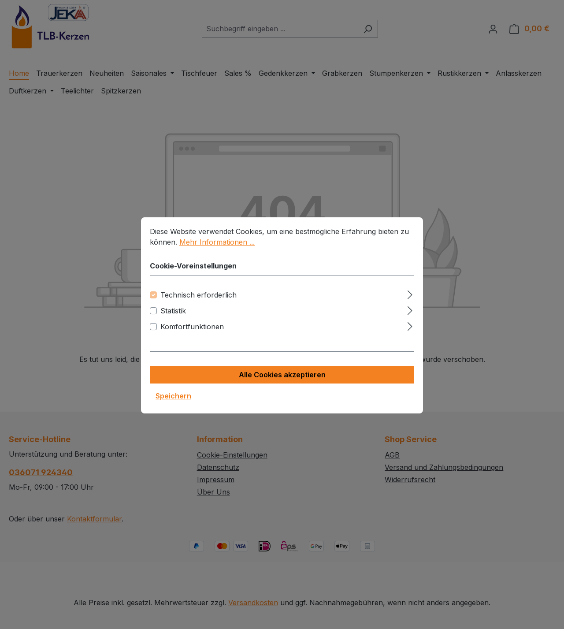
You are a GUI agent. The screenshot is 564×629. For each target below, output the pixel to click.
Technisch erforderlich (198, 305)
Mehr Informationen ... (217, 252)
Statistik (173, 320)
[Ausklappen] (410, 303)
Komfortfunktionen (192, 336)
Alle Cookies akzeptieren (282, 384)
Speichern (173, 406)
